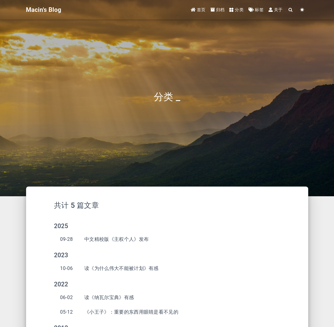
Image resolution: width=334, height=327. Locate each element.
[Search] (291, 9)
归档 (218, 9)
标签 (256, 9)
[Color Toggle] (302, 9)
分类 (236, 9)
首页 (198, 9)
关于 (275, 9)
